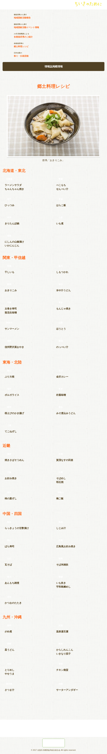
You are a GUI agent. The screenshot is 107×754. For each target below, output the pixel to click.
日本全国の (60, 54)
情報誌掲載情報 (54, 66)
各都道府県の (60, 45)
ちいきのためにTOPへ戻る (53, 710)
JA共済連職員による (60, 35)
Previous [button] (4, 127)
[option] (53, 128)
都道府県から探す (60, 16)
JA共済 (10, 4)
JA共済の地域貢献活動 (53, 743)
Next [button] (103, 127)
